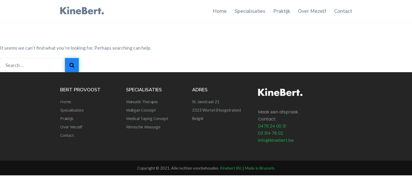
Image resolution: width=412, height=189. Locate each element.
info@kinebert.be (276, 140)
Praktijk (281, 11)
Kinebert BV (230, 168)
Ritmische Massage (143, 126)
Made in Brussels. (260, 168)
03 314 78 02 (270, 133)
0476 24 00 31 (272, 126)
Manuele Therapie (142, 101)
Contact (343, 11)
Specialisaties (250, 11)
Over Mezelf (312, 11)
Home (220, 11)
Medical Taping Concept (147, 118)
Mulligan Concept (141, 110)
